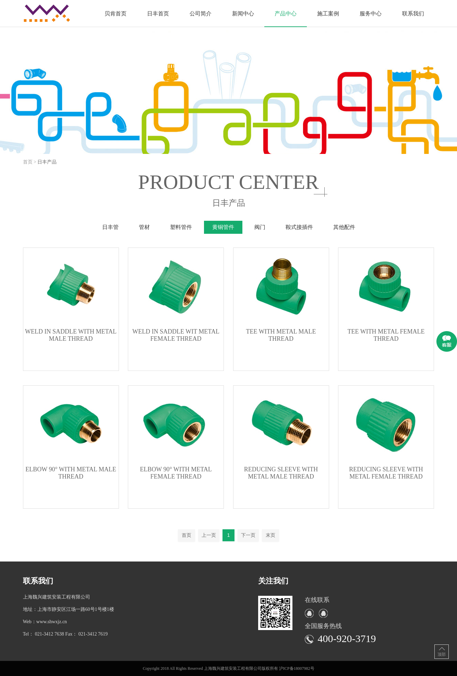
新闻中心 (243, 13)
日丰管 (110, 227)
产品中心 (286, 13)
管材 (144, 227)
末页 (270, 535)
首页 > (30, 162)
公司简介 (201, 13)
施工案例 (328, 13)
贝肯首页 (116, 13)
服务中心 (371, 13)
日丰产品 (47, 162)
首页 (186, 535)
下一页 (248, 535)
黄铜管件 (223, 227)
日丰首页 (158, 13)
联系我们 (413, 13)
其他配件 (344, 227)
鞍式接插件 (299, 227)
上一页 (209, 535)
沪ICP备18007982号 (296, 668)
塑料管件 (181, 227)
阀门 (259, 227)
